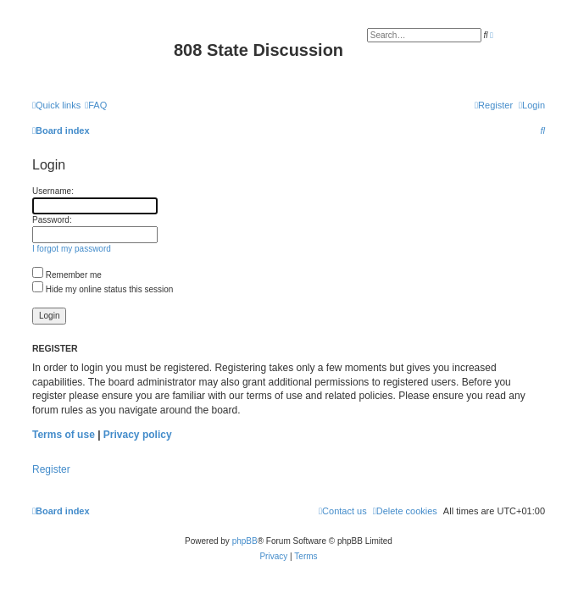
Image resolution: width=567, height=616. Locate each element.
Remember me (67, 275)
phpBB (245, 541)
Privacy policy (137, 435)
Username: (53, 191)
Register (51, 469)
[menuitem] (96, 105)
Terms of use (63, 435)
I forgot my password (71, 248)
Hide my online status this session (102, 289)
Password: (52, 220)
